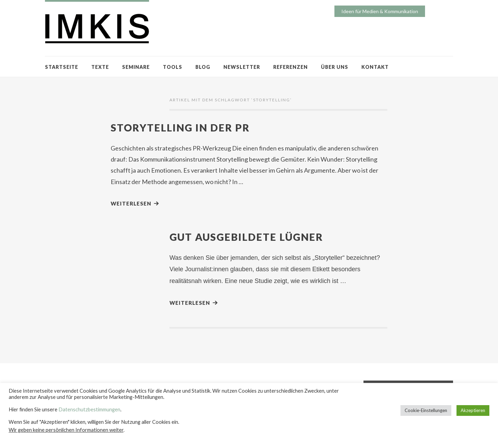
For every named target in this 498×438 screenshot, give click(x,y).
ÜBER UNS (334, 67)
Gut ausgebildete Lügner (246, 237)
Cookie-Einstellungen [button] (426, 410)
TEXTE (100, 67)
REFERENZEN (290, 67)
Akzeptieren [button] (473, 410)
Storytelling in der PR (180, 127)
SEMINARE (136, 67)
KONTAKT (375, 67)
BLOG (202, 67)
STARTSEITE (61, 67)
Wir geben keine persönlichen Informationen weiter (66, 430)
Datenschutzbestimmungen (89, 409)
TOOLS (172, 67)
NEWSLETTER (241, 67)
